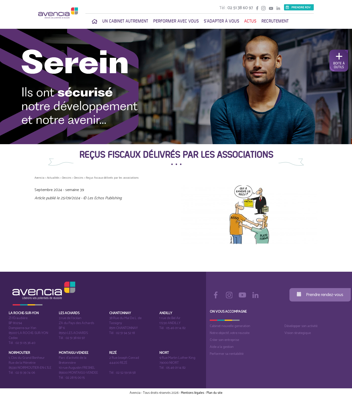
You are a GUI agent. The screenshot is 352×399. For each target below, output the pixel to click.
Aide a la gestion (222, 347)
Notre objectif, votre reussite (229, 333)
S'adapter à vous (221, 21)
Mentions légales (192, 393)
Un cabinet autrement (125, 21)
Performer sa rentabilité (227, 354)
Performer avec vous (176, 21)
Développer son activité (300, 326)
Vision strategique (297, 333)
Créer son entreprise (224, 340)
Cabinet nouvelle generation (230, 326)
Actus (250, 21)
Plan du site (214, 393)
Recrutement (275, 21)
